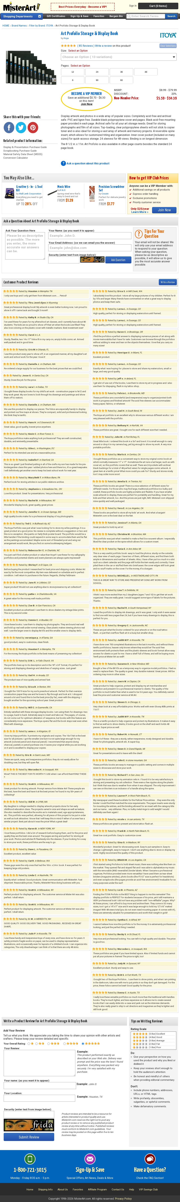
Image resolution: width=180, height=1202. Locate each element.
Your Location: (13, 1093)
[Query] (145, 16)
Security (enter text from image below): (72, 254)
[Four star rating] (64, 1043)
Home (29, 1189)
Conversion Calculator (15, 157)
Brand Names (19, 25)
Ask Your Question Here (20, 230)
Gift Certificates (56, 16)
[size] (119, 57)
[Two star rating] (36, 1043)
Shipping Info (45, 1189)
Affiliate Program (97, 1189)
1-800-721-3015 (30, 1170)
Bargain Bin (116, 16)
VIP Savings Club (148, 1189)
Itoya (66, 38)
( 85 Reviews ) (85, 45)
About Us (63, 1189)
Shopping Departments (18, 16)
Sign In (133, 5)
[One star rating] (28, 1043)
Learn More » (139, 212)
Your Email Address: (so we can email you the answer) (82, 242)
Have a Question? (150, 1170)
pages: (75, 65)
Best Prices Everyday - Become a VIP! (83, 6)
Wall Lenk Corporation (30, 193)
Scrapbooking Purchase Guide (20, 150)
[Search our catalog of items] (171, 16)
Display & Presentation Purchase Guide (25, 147)
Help (131, 1189)
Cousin (105, 193)
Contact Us (118, 1189)
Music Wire (63, 187)
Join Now (86, 104)
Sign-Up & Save (79, 16)
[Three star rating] (48, 1043)
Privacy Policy (123, 1198)
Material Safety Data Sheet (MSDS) (22, 154)
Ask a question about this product (88, 163)
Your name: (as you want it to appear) (26, 1080)
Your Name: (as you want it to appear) (71, 230)
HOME (6, 25)
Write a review (103, 45)
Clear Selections (168, 45)
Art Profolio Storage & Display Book (89, 33)
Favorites (99, 16)
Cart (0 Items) (158, 6)
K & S (62, 190)
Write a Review (168, 282)
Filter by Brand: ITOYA (41, 25)
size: (74, 50)
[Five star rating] (83, 1043)
